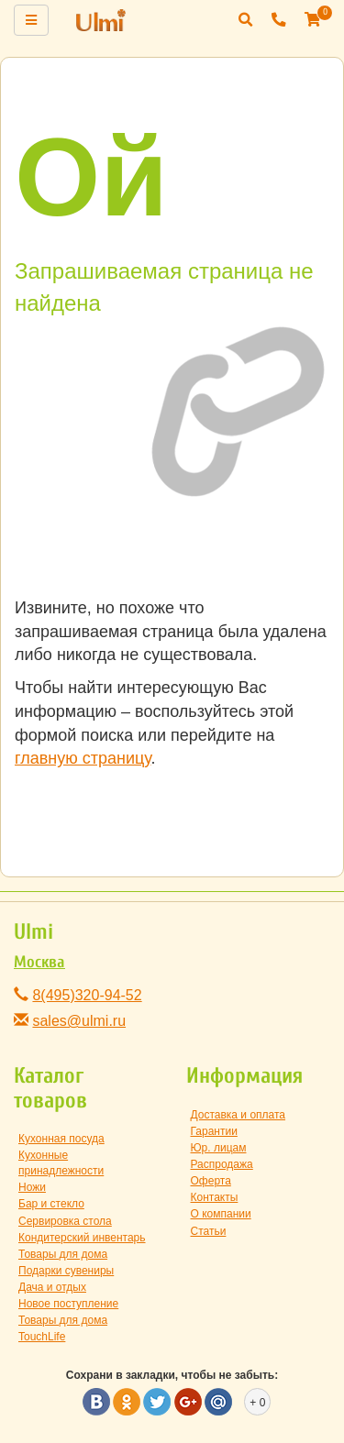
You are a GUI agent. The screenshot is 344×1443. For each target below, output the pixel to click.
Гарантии (214, 1131)
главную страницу (82, 758)
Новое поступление (68, 1303)
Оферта (211, 1180)
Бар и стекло (51, 1203)
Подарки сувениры (66, 1270)
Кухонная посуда (61, 1138)
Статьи (209, 1231)
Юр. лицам (219, 1147)
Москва (39, 962)
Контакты (215, 1197)
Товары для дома (62, 1254)
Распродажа (222, 1164)
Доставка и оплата (238, 1114)
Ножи (32, 1187)
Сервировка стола (65, 1221)
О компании (221, 1213)
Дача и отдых (52, 1287)
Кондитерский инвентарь (82, 1237)
